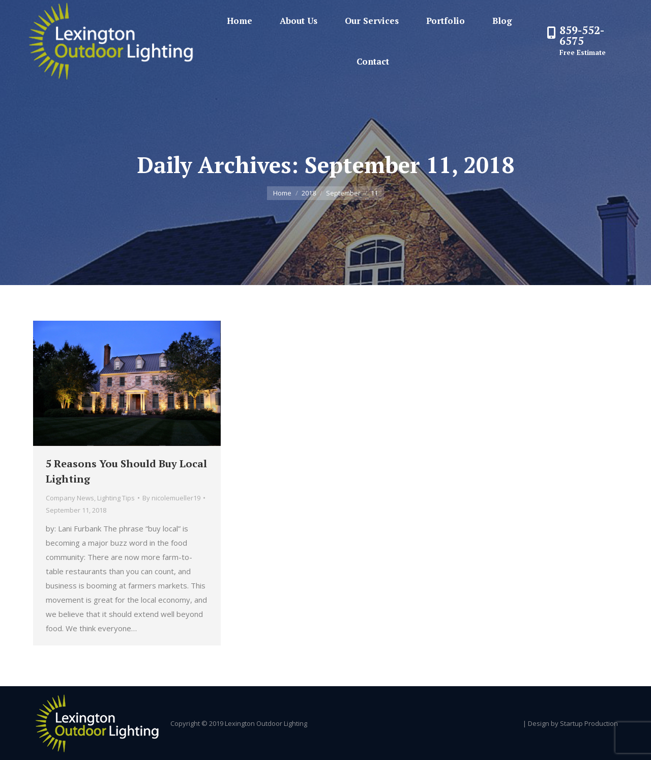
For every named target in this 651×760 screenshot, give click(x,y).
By (171, 497)
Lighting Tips (116, 497)
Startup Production (589, 723)
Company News (70, 497)
